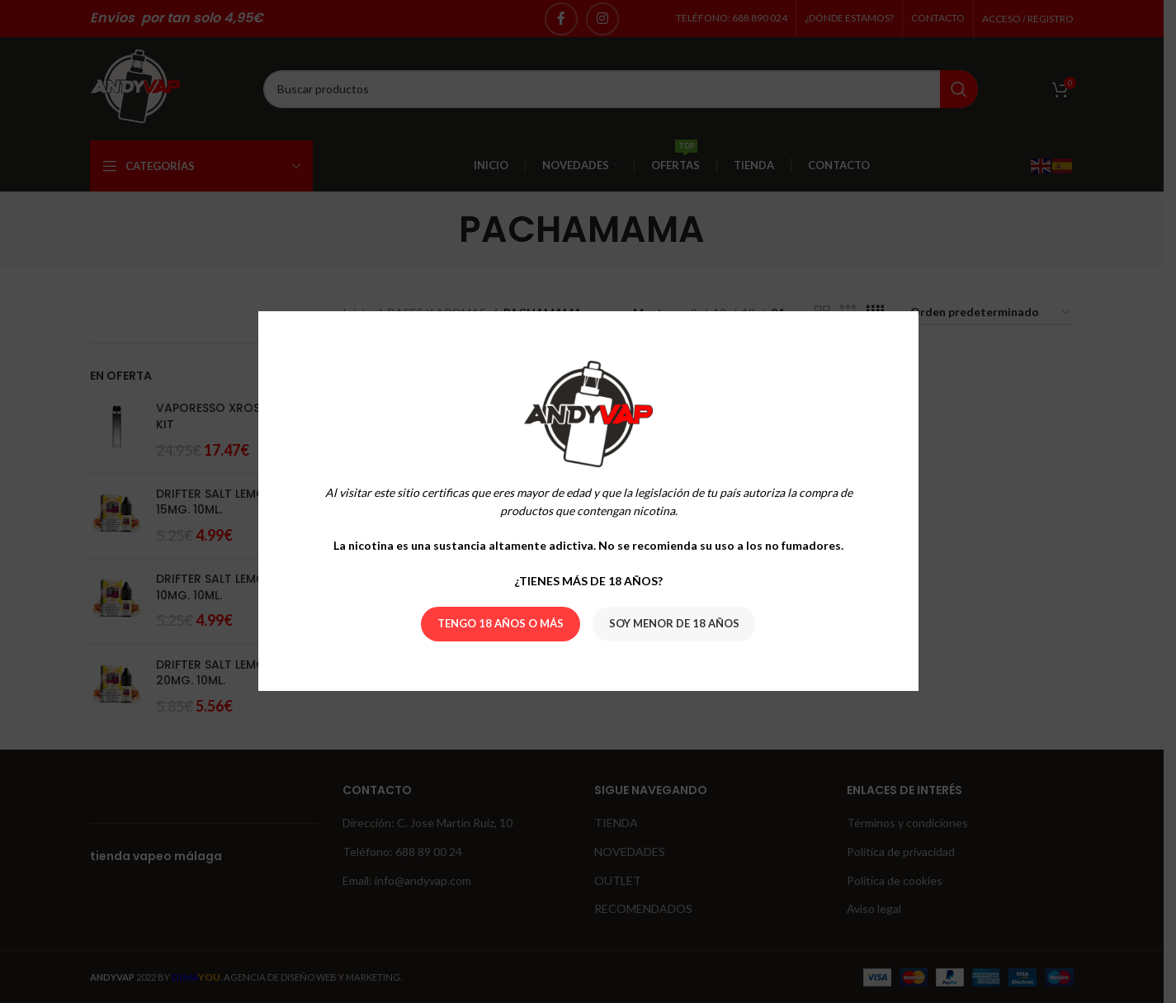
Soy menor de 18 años (674, 624)
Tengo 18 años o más (500, 624)
